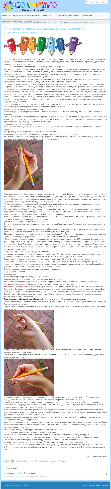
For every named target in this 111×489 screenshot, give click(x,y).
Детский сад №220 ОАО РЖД (13, 485)
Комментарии (11, 468)
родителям (64, 461)
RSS (106, 474)
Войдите (7, 477)
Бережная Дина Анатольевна (47, 461)
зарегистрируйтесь (19, 477)
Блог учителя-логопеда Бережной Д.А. (24, 33)
